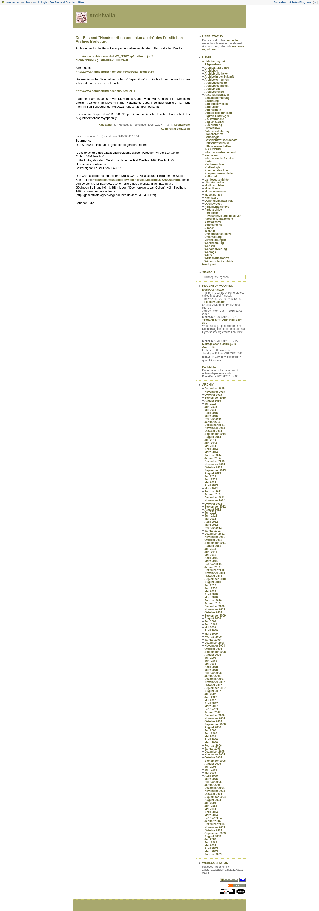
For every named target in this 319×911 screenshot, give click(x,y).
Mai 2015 (210, 409)
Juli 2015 (210, 403)
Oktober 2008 (213, 648)
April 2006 (211, 739)
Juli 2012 (210, 512)
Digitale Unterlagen (216, 116)
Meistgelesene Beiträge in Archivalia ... (219, 345)
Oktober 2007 (213, 685)
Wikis (208, 255)
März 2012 (211, 524)
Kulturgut (210, 176)
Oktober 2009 (213, 612)
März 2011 (211, 561)
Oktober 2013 (213, 467)
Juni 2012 (210, 515)
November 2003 (214, 827)
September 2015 (215, 397)
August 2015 (212, 400)
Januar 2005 (212, 784)
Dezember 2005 (214, 751)
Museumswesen (215, 191)
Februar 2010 (213, 600)
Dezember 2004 (214, 787)
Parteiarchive (213, 209)
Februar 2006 (213, 745)
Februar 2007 (213, 709)
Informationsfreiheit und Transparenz (219, 154)
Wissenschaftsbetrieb (218, 261)
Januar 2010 (212, 603)
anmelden (233, 40)
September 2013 (215, 470)
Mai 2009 (210, 627)
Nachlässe (211, 197)
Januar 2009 (212, 639)
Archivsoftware (214, 91)
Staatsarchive (213, 224)
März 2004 (211, 815)
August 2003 (212, 836)
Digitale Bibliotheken (218, 112)
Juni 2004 (210, 806)
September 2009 (215, 615)
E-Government (214, 119)
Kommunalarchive (216, 170)
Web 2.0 (209, 246)
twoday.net (13, 2)
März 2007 (211, 706)
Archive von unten (216, 79)
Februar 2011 (213, 564)
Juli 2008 (210, 657)
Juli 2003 (210, 839)
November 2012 (214, 500)
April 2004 (211, 812)
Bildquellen (211, 106)
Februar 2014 (213, 455)
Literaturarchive (214, 182)
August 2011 (212, 545)
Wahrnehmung (214, 243)
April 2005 (211, 775)
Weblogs (210, 252)
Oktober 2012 (213, 503)
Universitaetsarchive (217, 234)
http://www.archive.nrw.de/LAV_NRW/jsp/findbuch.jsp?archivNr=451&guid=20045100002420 (114, 58)
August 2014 (212, 437)
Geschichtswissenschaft (220, 140)
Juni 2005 (210, 769)
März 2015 (211, 415)
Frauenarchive (213, 134)
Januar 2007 (212, 712)
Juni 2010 (210, 588)
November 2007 (214, 682)
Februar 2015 (213, 418)
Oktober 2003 (213, 830)
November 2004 (214, 790)
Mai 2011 (210, 555)
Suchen (209, 228)
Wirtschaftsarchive (216, 258)
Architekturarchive (216, 67)
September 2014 (215, 434)
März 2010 (211, 597)
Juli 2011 (210, 548)
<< (315, 2)
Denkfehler (209, 367)
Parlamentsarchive (216, 206)
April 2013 (211, 485)
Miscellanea (212, 188)
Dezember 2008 (214, 642)
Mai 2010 (210, 591)
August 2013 (212, 473)
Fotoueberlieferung (216, 131)
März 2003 (211, 851)
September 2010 (215, 579)
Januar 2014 (212, 458)
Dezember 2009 (214, 606)
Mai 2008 (210, 664)
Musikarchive (213, 194)
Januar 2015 (212, 422)
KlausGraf (105, 124)
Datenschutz (212, 109)
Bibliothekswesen (216, 104)
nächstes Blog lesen (300, 2)
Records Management (218, 218)
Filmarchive (212, 128)
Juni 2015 (210, 406)
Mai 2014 (210, 446)
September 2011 (215, 542)
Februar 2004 (213, 818)
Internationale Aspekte (219, 158)
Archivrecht (212, 88)
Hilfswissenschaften (217, 146)
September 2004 (215, 797)
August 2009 (212, 618)
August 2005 (212, 763)
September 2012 (215, 506)
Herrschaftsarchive (216, 143)
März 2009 (211, 633)
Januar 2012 (212, 530)
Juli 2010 (210, 585)
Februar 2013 (213, 491)
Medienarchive (214, 185)
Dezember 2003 (214, 824)
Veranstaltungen (215, 240)
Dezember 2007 (214, 678)
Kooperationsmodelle (218, 173)
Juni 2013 (210, 479)
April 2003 (211, 848)
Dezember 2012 (214, 497)
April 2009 (211, 630)
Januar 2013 (212, 494)
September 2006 (215, 724)
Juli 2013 (210, 476)
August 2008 (212, 654)
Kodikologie (40, 2)
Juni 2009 (210, 624)
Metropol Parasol (213, 289)
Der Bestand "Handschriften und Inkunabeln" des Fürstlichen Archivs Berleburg (129, 40)
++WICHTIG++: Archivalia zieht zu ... (222, 321)
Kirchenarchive (214, 164)
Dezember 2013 (214, 461)
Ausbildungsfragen (216, 94)
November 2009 (214, 609)
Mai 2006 (210, 736)
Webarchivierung (215, 249)
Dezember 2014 (214, 425)
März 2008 (211, 670)
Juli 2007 (210, 694)
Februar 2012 (213, 527)
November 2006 (214, 718)
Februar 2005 (213, 781)
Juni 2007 (210, 697)
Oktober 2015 (213, 394)
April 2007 (211, 703)
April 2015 (211, 412)
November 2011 (214, 537)
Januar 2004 (212, 821)
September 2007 (215, 688)
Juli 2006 (210, 730)
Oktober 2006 (213, 721)
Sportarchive (212, 221)
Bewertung (211, 101)
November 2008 (214, 645)
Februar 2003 (213, 854)
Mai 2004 (210, 809)
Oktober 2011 (213, 540)
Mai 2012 (210, 518)
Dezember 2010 (214, 570)
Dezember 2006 (214, 715)
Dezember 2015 (214, 388)
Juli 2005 (210, 766)
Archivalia (102, 15)
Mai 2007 (210, 700)
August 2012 (212, 509)
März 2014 (211, 452)
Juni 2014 (210, 443)
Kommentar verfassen (175, 128)
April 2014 (211, 449)
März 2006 (211, 742)
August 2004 (212, 800)
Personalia (211, 212)
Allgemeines (212, 64)
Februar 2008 (213, 673)
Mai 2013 (210, 482)
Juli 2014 (210, 440)
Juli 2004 (210, 803)
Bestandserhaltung (216, 98)
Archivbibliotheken (216, 73)
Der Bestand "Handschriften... (68, 2)
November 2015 (214, 391)
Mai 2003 (210, 845)
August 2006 (212, 727)
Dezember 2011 (214, 533)
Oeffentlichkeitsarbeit (218, 200)
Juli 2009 (210, 621)
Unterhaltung (213, 237)
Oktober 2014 (213, 431)
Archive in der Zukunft (219, 76)
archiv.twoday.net (213, 61)
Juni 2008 (210, 660)
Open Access (213, 203)
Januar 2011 (212, 567)
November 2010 (214, 573)
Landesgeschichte (216, 179)
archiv (26, 2)
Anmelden (280, 2)
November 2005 (214, 754)
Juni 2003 (210, 842)
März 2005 (211, 778)
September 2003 (215, 833)
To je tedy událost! (214, 301)
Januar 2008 (212, 676)
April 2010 (211, 594)
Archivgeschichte (215, 82)
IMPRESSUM (212, 149)
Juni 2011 (210, 552)
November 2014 (214, 428)
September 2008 (215, 651)
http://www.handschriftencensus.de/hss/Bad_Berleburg (115, 71)
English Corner (214, 122)
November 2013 (214, 464)
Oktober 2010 (213, 576)
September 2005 (215, 760)
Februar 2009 (213, 636)
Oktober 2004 (213, 794)
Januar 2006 (212, 748)
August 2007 (212, 691)
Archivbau (211, 70)
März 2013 (211, 488)
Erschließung (213, 125)
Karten (208, 161)
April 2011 (211, 558)
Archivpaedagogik (216, 85)
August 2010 (212, 582)
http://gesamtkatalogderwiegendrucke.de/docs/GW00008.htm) (136, 179)
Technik (209, 231)
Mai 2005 (210, 772)
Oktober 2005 (213, 757)
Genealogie (211, 137)
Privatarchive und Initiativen (222, 215)
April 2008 (211, 667)
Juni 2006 (210, 733)
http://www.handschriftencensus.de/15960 (105, 91)
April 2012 (211, 521)
